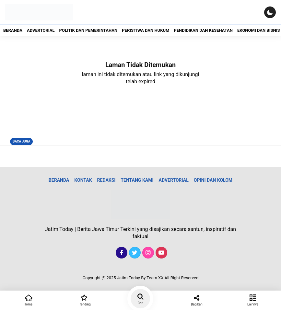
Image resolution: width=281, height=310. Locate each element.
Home (28, 299)
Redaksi (106, 180)
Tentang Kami (137, 180)
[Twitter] (134, 253)
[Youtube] (160, 253)
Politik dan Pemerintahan (88, 30)
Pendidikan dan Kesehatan (203, 30)
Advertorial (41, 30)
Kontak (83, 180)
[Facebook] (120, 253)
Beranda (12, 30)
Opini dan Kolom (213, 180)
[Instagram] (147, 253)
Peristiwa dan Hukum (145, 30)
